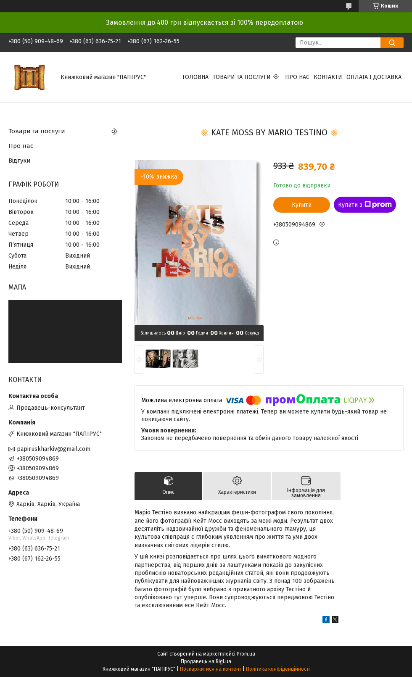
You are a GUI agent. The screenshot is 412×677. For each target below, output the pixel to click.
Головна (195, 77)
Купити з (365, 204)
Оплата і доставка (373, 77)
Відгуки (19, 160)
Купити (302, 204)
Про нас (297, 77)
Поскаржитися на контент (210, 669)
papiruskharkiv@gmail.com (53, 449)
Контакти (328, 77)
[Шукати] (392, 42)
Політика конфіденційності (278, 669)
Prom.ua (246, 654)
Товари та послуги (242, 77)
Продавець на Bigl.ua (206, 661)
